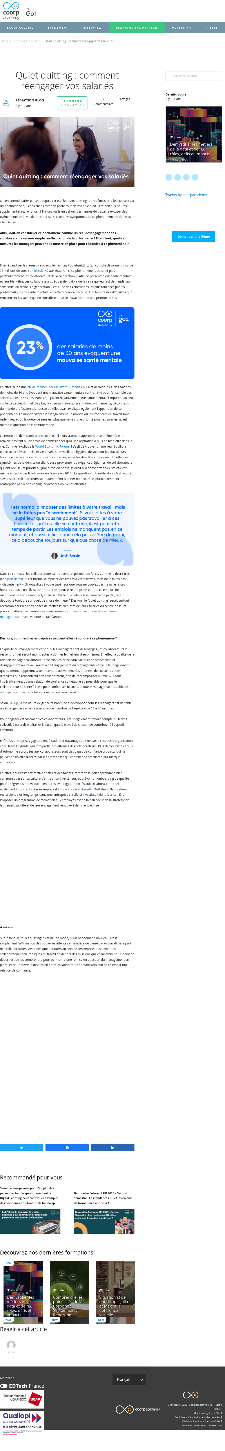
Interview (92, 27)
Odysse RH (181, 27)
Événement (58, 27)
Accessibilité (213, 1421)
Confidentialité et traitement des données (197, 1417)
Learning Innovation (137, 27)
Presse (211, 27)
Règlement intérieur (193, 1421)
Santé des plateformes (193, 1425)
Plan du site (215, 1425)
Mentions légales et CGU (207, 1413)
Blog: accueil (20, 27)
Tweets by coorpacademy (186, 194)
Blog (5, 41)
